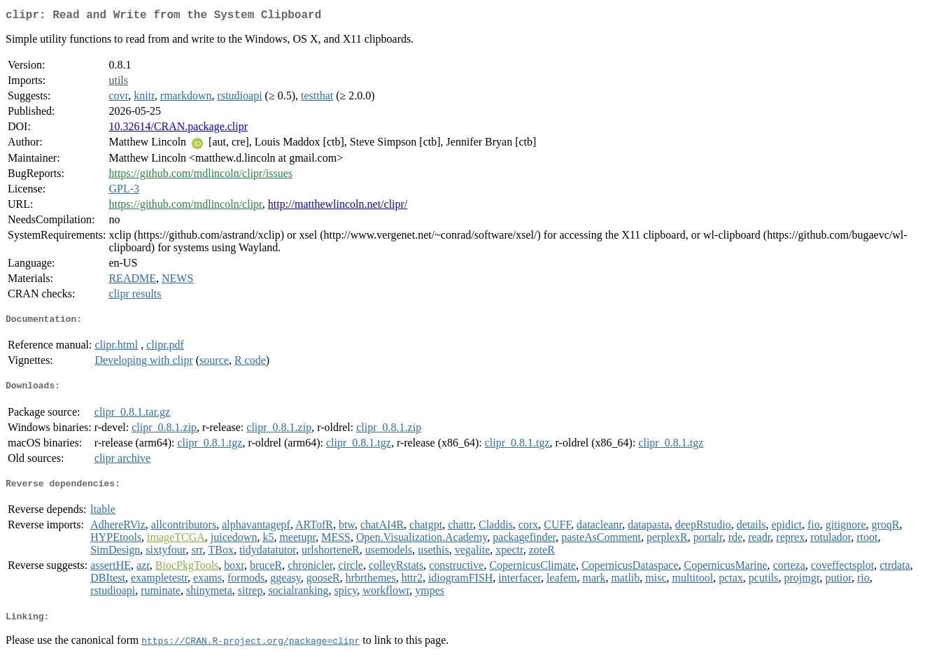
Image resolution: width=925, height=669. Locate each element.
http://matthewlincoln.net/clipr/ (338, 207)
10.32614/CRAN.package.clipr (178, 129)
